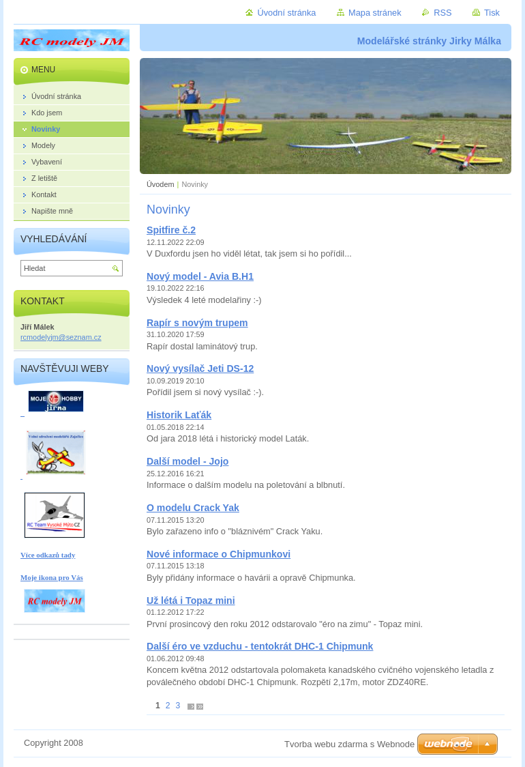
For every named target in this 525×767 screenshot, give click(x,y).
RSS (442, 13)
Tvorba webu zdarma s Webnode (349, 744)
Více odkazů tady (47, 555)
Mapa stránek (375, 13)
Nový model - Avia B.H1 (200, 276)
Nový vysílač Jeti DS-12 (200, 368)
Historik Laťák (179, 414)
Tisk (492, 13)
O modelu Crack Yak (193, 507)
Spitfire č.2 (171, 230)
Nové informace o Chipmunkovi (218, 554)
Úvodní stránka (286, 13)
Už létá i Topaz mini (191, 600)
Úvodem (161, 184)
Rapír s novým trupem (197, 322)
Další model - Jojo (187, 461)
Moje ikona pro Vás (51, 577)
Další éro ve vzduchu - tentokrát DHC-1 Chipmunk (260, 646)
